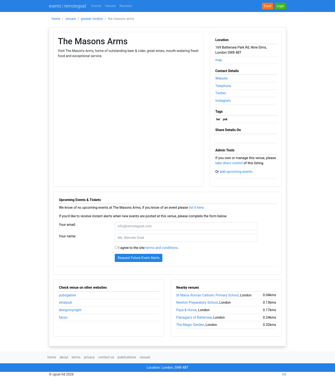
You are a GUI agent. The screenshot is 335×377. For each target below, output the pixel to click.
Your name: (67, 236)
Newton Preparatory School (197, 302)
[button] (280, 6)
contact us (106, 357)
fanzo (63, 317)
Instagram (223, 101)
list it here (196, 208)
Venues (110, 6)
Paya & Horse (186, 310)
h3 (284, 374)
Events (96, 6)
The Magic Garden (190, 325)
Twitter (220, 93)
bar (218, 119)
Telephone (223, 86)
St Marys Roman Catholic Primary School (207, 295)
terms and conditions (161, 248)
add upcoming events (236, 172)
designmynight (70, 310)
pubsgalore (67, 295)
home (56, 19)
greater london (92, 19)
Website (221, 78)
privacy (89, 357)
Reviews (125, 6)
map (218, 60)
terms (76, 357)
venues (70, 19)
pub (225, 119)
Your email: (67, 225)
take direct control (229, 163)
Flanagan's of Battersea (194, 317)
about (63, 357)
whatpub (65, 302)
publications (127, 357)
